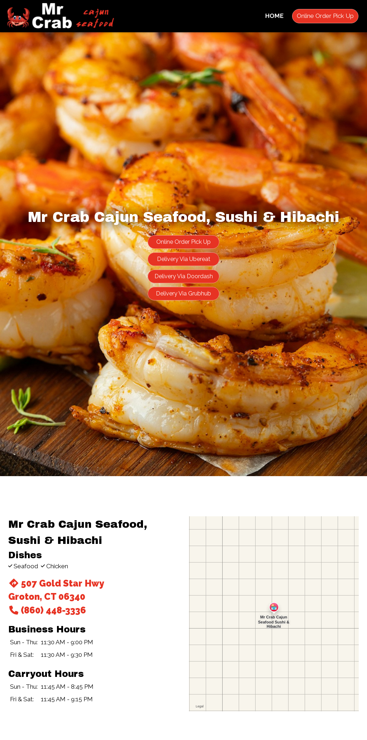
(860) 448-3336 (47, 610)
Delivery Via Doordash (183, 276)
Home (274, 15)
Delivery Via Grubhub (183, 293)
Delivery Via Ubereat (183, 259)
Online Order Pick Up (325, 15)
